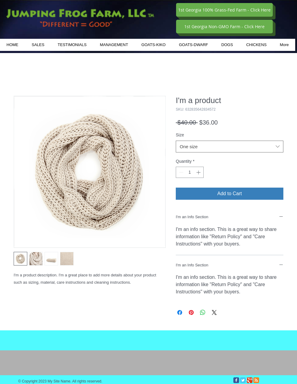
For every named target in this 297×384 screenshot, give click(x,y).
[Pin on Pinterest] (191, 312)
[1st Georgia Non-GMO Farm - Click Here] (224, 26)
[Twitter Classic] (243, 380)
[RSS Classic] (256, 380)
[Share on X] (214, 312)
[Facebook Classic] (236, 380)
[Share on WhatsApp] (202, 312)
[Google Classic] (249, 380)
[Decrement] (180, 172)
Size (180, 134)
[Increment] (199, 172)
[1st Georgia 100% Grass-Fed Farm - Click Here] (224, 10)
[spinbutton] (189, 172)
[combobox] (229, 146)
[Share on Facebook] (179, 312)
